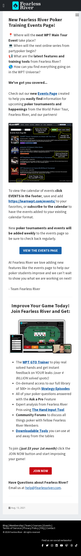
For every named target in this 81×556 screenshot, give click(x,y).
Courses (37, 525)
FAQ (42, 528)
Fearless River (27, 5)
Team (28, 525)
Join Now (40, 471)
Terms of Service (12, 528)
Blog (5, 525)
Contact (50, 528)
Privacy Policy (31, 528)
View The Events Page (40, 250)
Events (47, 525)
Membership (16, 525)
